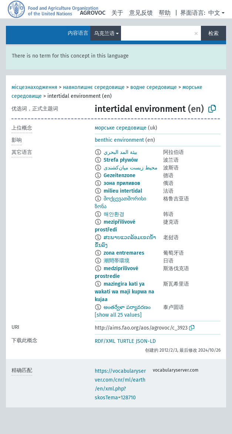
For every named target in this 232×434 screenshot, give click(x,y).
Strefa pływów (121, 160)
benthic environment (119, 140)
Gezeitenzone (119, 175)
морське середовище (121, 128)
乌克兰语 (104, 33)
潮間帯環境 (117, 261)
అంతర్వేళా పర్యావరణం (127, 307)
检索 (213, 33)
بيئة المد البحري (120, 152)
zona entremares (124, 253)
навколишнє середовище (94, 87)
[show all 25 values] (118, 315)
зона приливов (122, 183)
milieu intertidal (123, 191)
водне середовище (153, 87)
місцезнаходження (34, 87)
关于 (117, 12)
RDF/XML (105, 341)
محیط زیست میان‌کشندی (131, 168)
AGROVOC (92, 12)
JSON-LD (146, 341)
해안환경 (114, 214)
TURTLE (125, 341)
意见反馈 (141, 12)
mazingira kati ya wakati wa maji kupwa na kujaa (124, 292)
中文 (214, 12)
